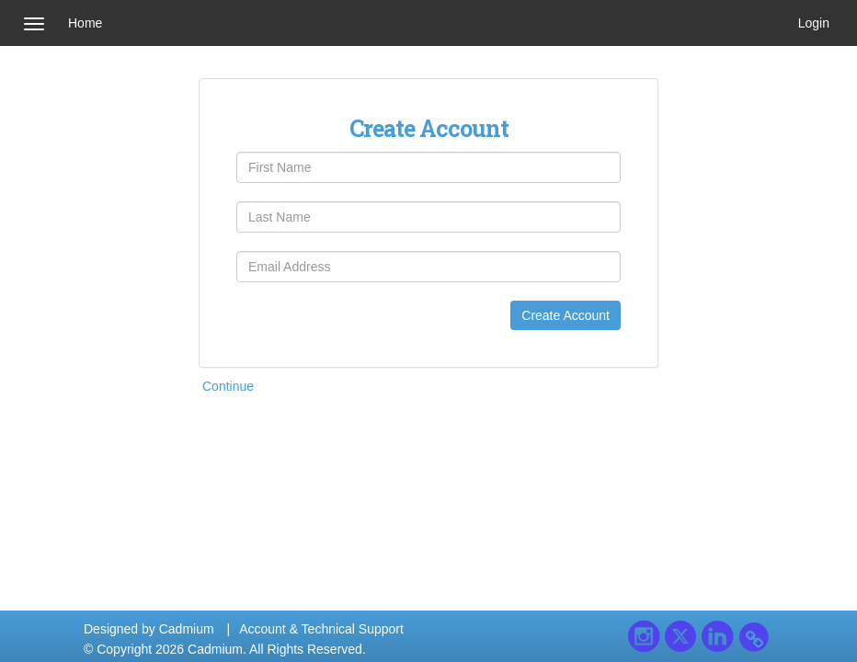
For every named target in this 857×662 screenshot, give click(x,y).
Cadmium (186, 629)
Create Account (565, 315)
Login (813, 23)
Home (85, 23)
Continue (228, 386)
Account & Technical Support (321, 629)
